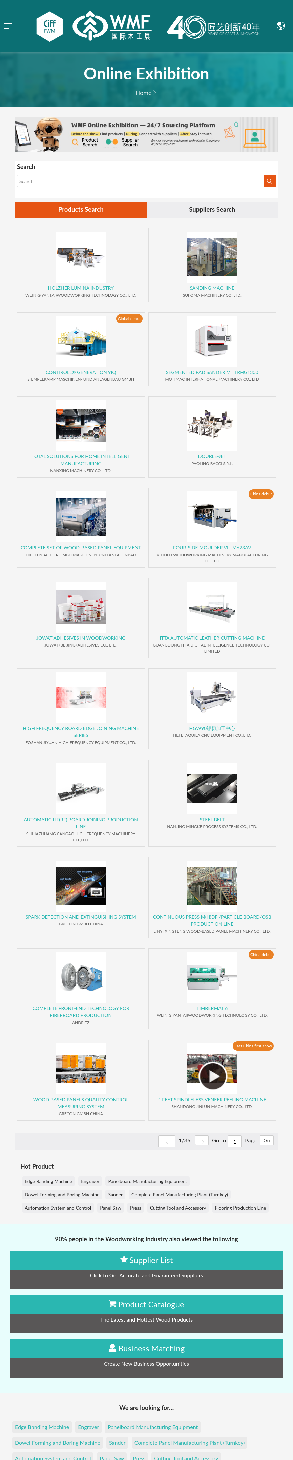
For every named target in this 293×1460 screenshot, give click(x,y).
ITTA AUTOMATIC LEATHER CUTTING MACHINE (212, 638)
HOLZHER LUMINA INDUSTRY (81, 289)
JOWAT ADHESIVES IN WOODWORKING (80, 638)
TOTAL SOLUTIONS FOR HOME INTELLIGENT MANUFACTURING (81, 460)
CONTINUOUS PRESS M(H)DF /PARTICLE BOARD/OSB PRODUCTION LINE (212, 921)
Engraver (90, 1182)
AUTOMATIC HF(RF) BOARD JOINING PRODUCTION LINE (81, 823)
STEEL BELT (212, 820)
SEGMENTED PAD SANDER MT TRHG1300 (212, 373)
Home (143, 92)
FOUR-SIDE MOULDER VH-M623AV (212, 548)
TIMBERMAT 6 (212, 1009)
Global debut (129, 319)
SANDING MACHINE (212, 289)
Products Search (81, 210)
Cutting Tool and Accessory (178, 1208)
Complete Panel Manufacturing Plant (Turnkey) (179, 1195)
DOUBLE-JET (212, 457)
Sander (115, 1195)
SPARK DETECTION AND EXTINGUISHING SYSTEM (81, 917)
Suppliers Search (212, 210)
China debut (261, 494)
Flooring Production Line (240, 1208)
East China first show (253, 1046)
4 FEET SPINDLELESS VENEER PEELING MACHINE (212, 1100)
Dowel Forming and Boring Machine (62, 1195)
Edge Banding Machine (48, 1182)
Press (135, 1208)
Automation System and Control (58, 1208)
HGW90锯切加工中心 (212, 729)
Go (265, 1142)
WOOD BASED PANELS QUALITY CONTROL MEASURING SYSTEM (81, 1103)
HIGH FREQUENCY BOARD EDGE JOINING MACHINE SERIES (81, 732)
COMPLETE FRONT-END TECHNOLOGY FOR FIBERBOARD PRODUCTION (81, 1012)
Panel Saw (110, 1208)
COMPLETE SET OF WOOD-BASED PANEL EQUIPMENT (81, 548)
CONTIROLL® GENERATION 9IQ (81, 373)
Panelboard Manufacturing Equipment (147, 1182)
